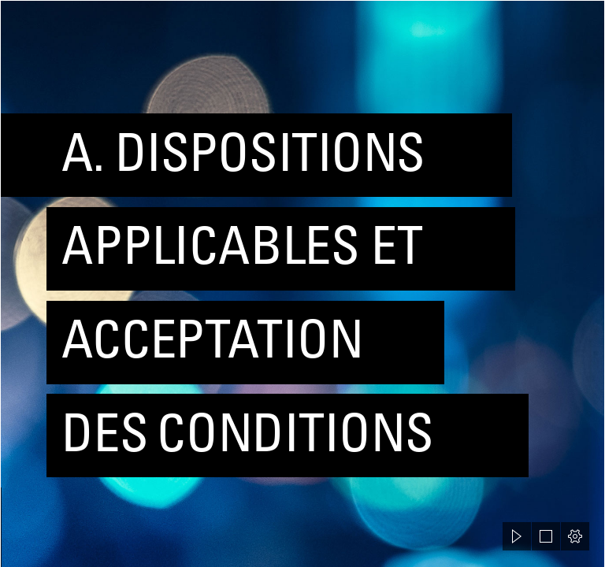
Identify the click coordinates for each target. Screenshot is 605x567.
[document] (302, 283)
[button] (517, 536)
